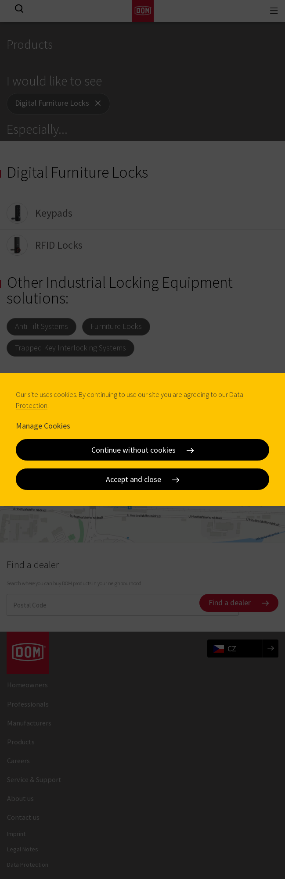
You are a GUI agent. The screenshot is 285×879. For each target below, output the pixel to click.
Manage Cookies (43, 426)
